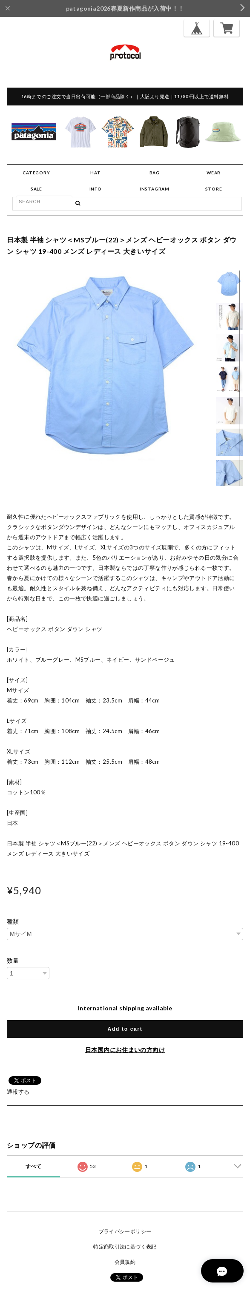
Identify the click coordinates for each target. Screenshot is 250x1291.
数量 (13, 961)
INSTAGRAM (155, 188)
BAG (154, 172)
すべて (33, 1166)
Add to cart (125, 1029)
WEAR (214, 172)
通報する (18, 1091)
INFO (95, 188)
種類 (13, 921)
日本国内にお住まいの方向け (125, 1049)
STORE (213, 188)
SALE (36, 188)
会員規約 (125, 1262)
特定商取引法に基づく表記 (125, 1246)
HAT (95, 172)
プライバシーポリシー (125, 1231)
